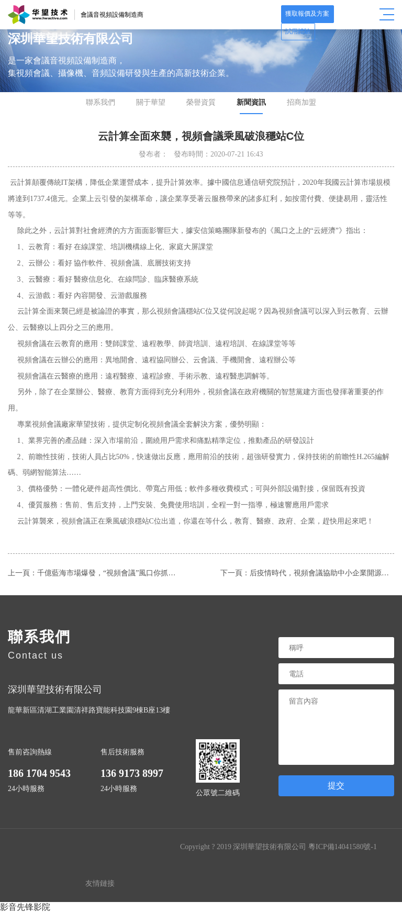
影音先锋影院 (25, 907)
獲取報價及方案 (306, 14)
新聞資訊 (251, 102)
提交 (336, 785)
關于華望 (150, 102)
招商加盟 (301, 102)
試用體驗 (354, 14)
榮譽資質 (201, 102)
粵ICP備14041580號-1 (342, 847)
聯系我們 (100, 102)
